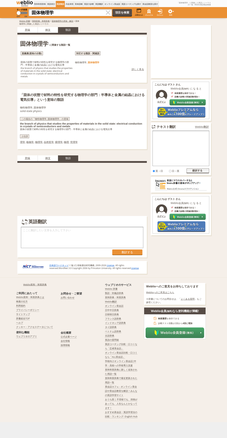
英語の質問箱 (112, 339)
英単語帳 (79, 4)
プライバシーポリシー (27, 309)
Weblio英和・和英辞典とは (30, 297)
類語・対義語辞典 (114, 293)
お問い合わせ (67, 297)
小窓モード (139, 12)
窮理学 (59, 142)
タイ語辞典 (111, 327)
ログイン (160, 14)
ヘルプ (19, 322)
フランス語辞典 (113, 318)
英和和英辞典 (40, 4)
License (110, 265)
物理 (66, 142)
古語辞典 (109, 335)
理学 (22, 142)
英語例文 (51, 4)
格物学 (30, 142)
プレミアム (149, 14)
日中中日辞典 (112, 310)
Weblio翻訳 (202, 126)
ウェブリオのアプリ (26, 336)
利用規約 (20, 305)
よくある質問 (188, 299)
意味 (27, 30)
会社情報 (65, 340)
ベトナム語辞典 (113, 331)
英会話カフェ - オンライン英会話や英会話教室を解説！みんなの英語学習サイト (121, 391)
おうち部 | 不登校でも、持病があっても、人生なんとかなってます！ (121, 403)
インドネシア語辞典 (115, 322)
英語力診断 (89, 4)
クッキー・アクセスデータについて (34, 326)
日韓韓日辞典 (112, 314)
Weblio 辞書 (24, 21)
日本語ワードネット (58, 265)
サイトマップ (23, 314)
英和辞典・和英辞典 (41, 21)
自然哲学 (49, 142)
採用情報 (65, 345)
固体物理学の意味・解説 (62, 21)
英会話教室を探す (150, 4)
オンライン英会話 (112, 4)
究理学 (74, 142)
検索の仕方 (22, 301)
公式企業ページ (69, 336)
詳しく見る (138, 69)
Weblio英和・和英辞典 (35, 284)
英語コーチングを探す (131, 4)
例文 (48, 30)
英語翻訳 (99, 4)
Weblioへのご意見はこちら (160, 292)
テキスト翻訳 (166, 127)
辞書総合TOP (23, 318)
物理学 (39, 142)
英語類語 (60, 4)
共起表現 (69, 4)
